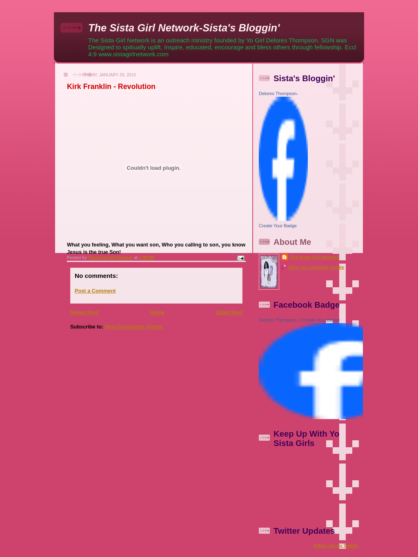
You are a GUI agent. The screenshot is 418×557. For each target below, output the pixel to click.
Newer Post (84, 312)
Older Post (229, 312)
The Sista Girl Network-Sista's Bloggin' (184, 27)
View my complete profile (316, 267)
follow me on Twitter (336, 545)
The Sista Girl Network (314, 257)
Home (157, 312)
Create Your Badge (278, 225)
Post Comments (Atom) (134, 327)
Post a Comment (95, 291)
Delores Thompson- (278, 93)
